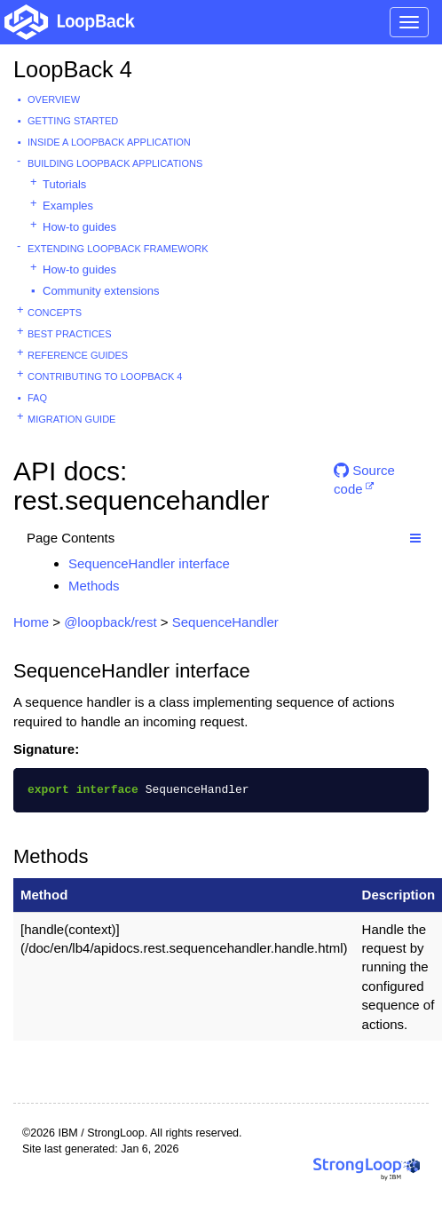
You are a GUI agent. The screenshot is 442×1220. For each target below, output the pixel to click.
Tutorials (64, 184)
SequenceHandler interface (149, 563)
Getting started (73, 120)
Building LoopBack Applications (115, 163)
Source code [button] (364, 477)
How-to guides (79, 227)
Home (31, 622)
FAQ (37, 397)
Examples (68, 205)
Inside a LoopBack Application (109, 142)
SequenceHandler (225, 622)
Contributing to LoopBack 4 (105, 376)
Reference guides (78, 355)
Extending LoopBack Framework (118, 248)
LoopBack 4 (72, 69)
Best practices (70, 334)
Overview (54, 99)
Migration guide (71, 419)
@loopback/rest (110, 622)
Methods (94, 585)
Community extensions (101, 290)
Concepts (55, 312)
